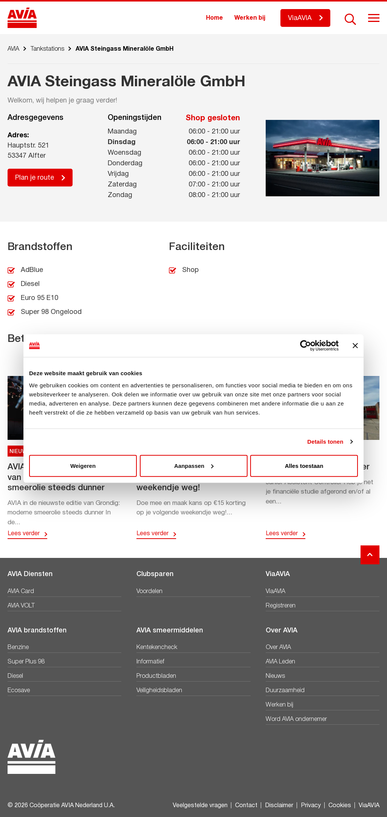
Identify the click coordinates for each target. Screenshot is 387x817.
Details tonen (325, 441)
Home (214, 18)
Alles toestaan (304, 465)
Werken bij (249, 18)
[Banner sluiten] (355, 345)
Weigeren (83, 465)
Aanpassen (194, 465)
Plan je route (34, 178)
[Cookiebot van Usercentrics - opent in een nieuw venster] (305, 345)
